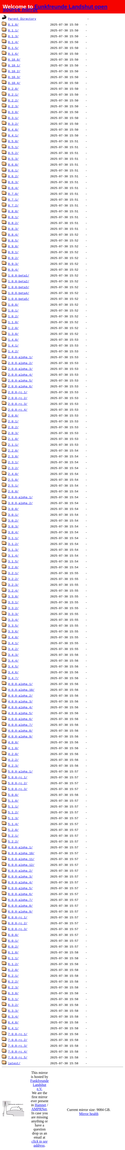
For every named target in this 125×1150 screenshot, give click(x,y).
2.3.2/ (13, 468)
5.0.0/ (13, 795)
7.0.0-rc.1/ (17, 1034)
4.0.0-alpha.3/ (20, 701)
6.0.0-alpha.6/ (20, 894)
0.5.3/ (13, 159)
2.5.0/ (13, 480)
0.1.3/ (13, 36)
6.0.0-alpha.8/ (20, 906)
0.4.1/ (13, 135)
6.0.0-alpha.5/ (20, 888)
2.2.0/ (13, 450)
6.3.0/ (13, 993)
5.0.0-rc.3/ (17, 789)
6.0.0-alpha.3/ (20, 876)
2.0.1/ (13, 421)
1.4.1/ (13, 345)
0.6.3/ (13, 182)
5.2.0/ (13, 830)
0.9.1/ (13, 252)
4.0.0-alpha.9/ (20, 736)
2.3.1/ (13, 462)
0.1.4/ (13, 42)
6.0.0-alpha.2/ (20, 871)
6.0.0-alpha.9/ (20, 911)
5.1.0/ (13, 801)
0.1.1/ (13, 30)
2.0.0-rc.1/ (17, 392)
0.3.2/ (13, 124)
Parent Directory (22, 19)
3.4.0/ (13, 637)
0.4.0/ (13, 129)
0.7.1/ (13, 200)
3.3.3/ (13, 614)
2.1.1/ (13, 445)
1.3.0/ (13, 334)
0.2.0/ (13, 89)
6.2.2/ (13, 981)
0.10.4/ (14, 83)
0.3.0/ (13, 112)
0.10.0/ (14, 59)
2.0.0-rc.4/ (17, 410)
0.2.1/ (13, 94)
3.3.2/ (13, 608)
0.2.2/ (13, 100)
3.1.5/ (13, 561)
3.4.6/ (13, 672)
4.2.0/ (13, 754)
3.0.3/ (13, 526)
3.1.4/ (13, 555)
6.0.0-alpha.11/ (21, 859)
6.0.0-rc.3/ (17, 929)
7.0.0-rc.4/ (17, 1051)
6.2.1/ (13, 976)
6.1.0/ (13, 952)
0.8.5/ (13, 240)
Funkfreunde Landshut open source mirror (55, 8)
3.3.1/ (13, 602)
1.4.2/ (13, 351)
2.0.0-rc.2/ (17, 398)
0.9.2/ (13, 258)
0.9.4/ (13, 270)
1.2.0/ (13, 328)
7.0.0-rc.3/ (17, 1046)
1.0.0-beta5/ (18, 299)
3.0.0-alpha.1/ (20, 497)
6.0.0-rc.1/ (17, 917)
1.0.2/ (13, 316)
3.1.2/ (13, 544)
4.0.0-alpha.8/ (20, 731)
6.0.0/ (13, 935)
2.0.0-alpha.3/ (20, 369)
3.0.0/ (13, 509)
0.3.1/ (13, 118)
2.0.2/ (13, 427)
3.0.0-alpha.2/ (20, 503)
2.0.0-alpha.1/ (20, 357)
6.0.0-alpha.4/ (20, 882)
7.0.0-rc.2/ (17, 1040)
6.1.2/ (13, 964)
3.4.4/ (13, 660)
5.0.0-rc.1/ (17, 777)
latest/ (14, 1063)
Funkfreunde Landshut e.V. (39, 1085)
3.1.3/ (13, 550)
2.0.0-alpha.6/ (20, 386)
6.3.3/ (13, 1011)
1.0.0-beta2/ (18, 281)
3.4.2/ (13, 649)
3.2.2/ (13, 579)
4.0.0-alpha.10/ (21, 690)
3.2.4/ (13, 590)
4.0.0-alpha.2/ (20, 696)
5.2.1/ (13, 836)
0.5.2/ (13, 153)
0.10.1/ (14, 65)
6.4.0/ (13, 1022)
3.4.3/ (13, 655)
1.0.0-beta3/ (18, 287)
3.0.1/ (13, 515)
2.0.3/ (13, 433)
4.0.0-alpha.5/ (20, 713)
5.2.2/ (13, 841)
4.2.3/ (13, 766)
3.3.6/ (13, 631)
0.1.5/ (13, 48)
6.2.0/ (13, 970)
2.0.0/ (13, 415)
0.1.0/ (13, 24)
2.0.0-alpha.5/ (20, 380)
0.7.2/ (13, 205)
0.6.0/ (13, 164)
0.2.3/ (13, 106)
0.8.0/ (13, 211)
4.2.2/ (13, 760)
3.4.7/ (13, 678)
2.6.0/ (13, 491)
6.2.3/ (13, 987)
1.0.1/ (13, 310)
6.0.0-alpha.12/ (21, 865)
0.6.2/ (13, 176)
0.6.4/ (13, 188)
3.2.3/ (13, 585)
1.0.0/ (13, 305)
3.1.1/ (13, 538)
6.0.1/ (13, 941)
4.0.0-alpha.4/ (20, 707)
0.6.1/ (13, 170)
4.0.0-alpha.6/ (20, 719)
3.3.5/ (13, 625)
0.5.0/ (13, 141)
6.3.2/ (13, 1005)
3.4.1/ (13, 643)
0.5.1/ (13, 147)
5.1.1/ (13, 806)
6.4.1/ (13, 1028)
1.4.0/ (13, 340)
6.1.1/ (13, 958)
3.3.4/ (13, 620)
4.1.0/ (13, 748)
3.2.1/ (13, 573)
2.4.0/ (13, 474)
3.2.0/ (13, 567)
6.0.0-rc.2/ (17, 923)
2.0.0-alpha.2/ (20, 363)
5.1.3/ (13, 818)
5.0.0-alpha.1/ (20, 771)
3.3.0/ (13, 596)
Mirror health (88, 1114)
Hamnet (40, 1105)
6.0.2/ (13, 946)
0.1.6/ (13, 54)
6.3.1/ (13, 999)
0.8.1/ (13, 217)
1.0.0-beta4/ (18, 293)
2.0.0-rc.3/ (17, 404)
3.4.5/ (13, 666)
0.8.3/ (13, 229)
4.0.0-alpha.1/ (20, 684)
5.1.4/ (13, 824)
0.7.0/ (13, 194)
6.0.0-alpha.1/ (20, 847)
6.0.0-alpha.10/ (21, 853)
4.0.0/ (13, 742)
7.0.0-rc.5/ (17, 1057)
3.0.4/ (13, 532)
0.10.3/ (14, 77)
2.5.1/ (13, 485)
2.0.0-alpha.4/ (20, 375)
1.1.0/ (13, 322)
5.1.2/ (13, 812)
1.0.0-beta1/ (18, 275)
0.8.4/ (13, 235)
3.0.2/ (13, 520)
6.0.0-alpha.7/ (20, 900)
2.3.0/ (13, 456)
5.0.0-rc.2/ (17, 783)
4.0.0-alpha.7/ (20, 725)
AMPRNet (39, 1109)
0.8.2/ (13, 223)
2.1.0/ (13, 439)
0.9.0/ (13, 246)
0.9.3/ (13, 264)
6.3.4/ (13, 1016)
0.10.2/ (14, 71)
